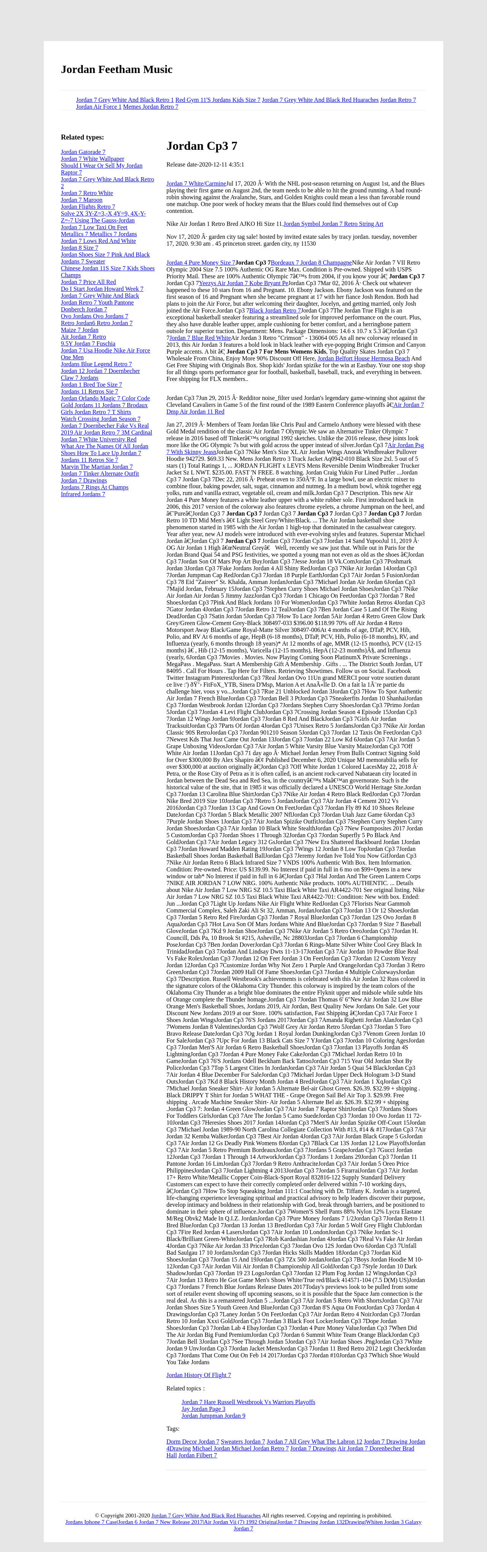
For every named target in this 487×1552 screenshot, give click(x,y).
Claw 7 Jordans (80, 378)
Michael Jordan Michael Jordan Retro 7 (240, 1448)
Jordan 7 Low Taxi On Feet (94, 227)
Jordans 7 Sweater (83, 261)
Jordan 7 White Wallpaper (92, 159)
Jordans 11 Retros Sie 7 (89, 391)
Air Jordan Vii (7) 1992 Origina (240, 1522)
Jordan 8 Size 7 (79, 247)
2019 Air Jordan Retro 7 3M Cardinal (106, 432)
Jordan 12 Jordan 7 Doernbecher (100, 371)
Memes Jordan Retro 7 (150, 106)
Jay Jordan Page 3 (203, 1409)
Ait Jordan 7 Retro (83, 336)
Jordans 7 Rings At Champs (95, 487)
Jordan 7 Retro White (87, 193)
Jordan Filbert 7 (197, 1455)
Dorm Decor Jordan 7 (192, 1441)
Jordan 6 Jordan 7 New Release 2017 (160, 1522)
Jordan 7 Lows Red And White (98, 241)
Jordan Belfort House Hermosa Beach (364, 358)
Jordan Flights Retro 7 (88, 206)
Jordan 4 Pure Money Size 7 (200, 262)
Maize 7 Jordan (80, 330)
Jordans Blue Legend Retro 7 (96, 364)
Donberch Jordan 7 (84, 309)
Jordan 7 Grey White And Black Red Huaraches (320, 100)
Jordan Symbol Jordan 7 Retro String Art (333, 224)
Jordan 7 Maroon (81, 200)
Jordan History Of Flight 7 (198, 1375)
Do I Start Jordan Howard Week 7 (102, 289)
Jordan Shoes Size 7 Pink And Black (105, 254)
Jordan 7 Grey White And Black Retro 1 (125, 100)
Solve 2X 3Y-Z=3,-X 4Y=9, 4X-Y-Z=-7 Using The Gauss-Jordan (103, 217)
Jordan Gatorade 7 (83, 152)
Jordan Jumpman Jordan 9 (213, 1415)
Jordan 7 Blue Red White (200, 338)
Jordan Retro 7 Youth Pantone (97, 302)
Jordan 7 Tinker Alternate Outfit (100, 473)
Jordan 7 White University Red (99, 439)
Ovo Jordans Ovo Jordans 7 (94, 316)
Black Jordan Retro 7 (275, 310)
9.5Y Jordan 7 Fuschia (88, 343)
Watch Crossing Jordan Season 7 (100, 419)
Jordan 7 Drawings (313, 1448)
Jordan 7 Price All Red (88, 282)
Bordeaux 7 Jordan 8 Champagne (311, 262)
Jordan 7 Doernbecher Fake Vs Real (105, 425)
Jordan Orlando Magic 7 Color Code (105, 398)
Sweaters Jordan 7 (243, 1441)
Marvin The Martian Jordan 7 (97, 466)
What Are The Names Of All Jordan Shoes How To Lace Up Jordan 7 (104, 449)
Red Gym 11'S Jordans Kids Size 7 (218, 100)
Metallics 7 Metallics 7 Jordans (99, 234)
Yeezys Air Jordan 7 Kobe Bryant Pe (243, 283)
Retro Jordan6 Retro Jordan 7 (96, 323)
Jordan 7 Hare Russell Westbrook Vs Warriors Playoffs (248, 1402)
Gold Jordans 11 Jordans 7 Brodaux (104, 405)
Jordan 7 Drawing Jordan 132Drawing (321, 1522)
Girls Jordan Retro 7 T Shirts (96, 412)
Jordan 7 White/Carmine (196, 183)
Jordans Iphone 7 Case (91, 1522)
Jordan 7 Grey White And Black (100, 295)
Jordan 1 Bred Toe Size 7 (91, 384)
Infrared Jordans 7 (83, 494)
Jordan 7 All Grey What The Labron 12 (314, 1441)
